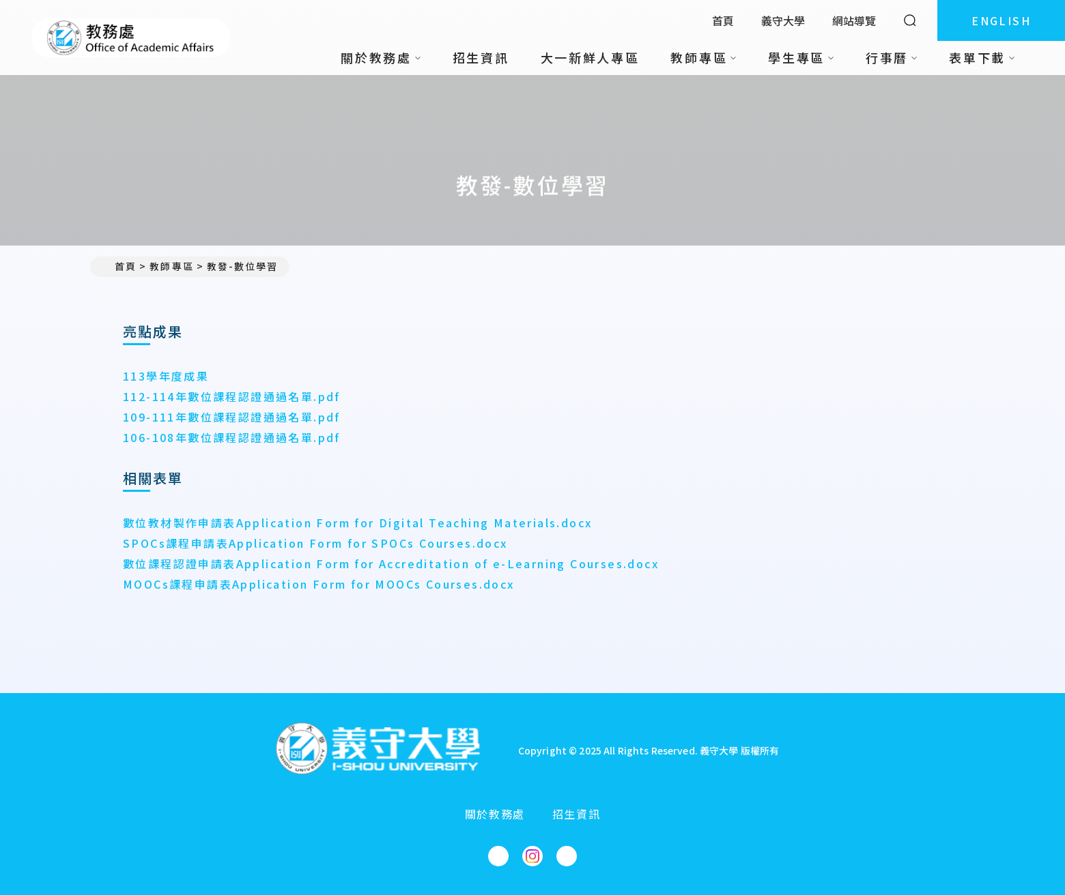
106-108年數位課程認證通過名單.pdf (232, 437)
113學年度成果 (166, 376)
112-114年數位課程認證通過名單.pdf (232, 396)
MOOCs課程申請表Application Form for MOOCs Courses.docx (319, 584)
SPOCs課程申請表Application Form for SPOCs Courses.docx (315, 543)
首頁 (723, 20)
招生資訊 (481, 57)
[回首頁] (377, 750)
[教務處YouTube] (566, 856)
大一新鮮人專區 (590, 57)
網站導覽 (854, 20)
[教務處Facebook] (498, 856)
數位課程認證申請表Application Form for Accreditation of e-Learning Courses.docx (391, 563)
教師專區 (171, 266)
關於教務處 (495, 814)
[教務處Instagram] (532, 856)
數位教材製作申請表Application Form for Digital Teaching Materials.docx (357, 522)
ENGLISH (1001, 20)
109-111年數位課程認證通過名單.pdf (232, 417)
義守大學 (783, 20)
